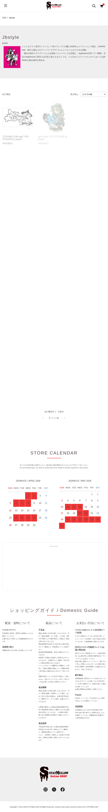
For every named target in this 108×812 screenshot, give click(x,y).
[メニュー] (5, 5)
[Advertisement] (54, 568)
